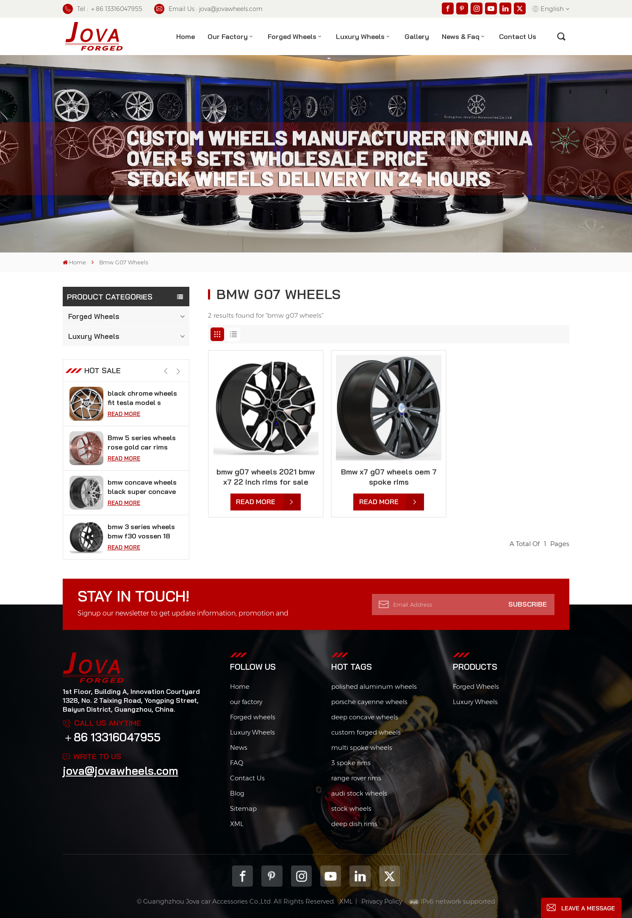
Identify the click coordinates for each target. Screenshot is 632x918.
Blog (237, 793)
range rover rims (356, 778)
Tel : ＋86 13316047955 (102, 9)
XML (237, 824)
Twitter (389, 875)
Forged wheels (252, 717)
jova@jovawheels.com (120, 771)
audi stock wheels (359, 793)
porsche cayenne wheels (369, 702)
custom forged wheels (366, 732)
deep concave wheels (364, 717)
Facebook (242, 875)
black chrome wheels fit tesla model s (142, 398)
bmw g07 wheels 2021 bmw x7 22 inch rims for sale (265, 477)
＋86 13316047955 (112, 737)
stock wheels (351, 808)
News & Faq (461, 36)
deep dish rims (354, 824)
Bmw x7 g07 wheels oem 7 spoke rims (389, 477)
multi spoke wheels (361, 747)
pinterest (271, 875)
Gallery (417, 36)
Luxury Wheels (360, 36)
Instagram (301, 875)
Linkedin (359, 875)
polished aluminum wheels (374, 686)
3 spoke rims (351, 763)
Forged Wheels (292, 36)
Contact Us (247, 778)
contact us (517, 36)
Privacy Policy (381, 901)
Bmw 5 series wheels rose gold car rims (142, 442)
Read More (124, 413)
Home (185, 36)
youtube (330, 875)
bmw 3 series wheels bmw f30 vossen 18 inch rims (141, 531)
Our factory (228, 36)
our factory (246, 702)
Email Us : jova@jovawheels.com (208, 9)
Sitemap (243, 808)
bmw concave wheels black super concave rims (142, 487)
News (238, 747)
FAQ (236, 763)
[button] (178, 371)
